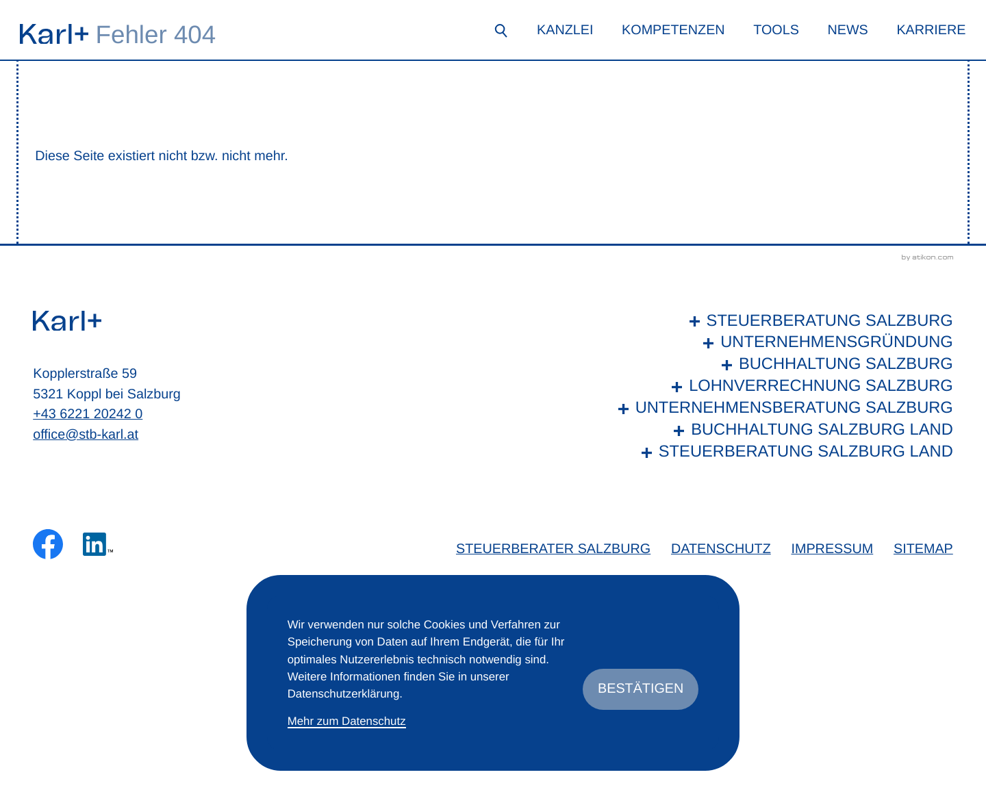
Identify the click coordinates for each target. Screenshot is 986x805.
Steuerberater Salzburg (553, 549)
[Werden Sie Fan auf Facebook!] (48, 544)
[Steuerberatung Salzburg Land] (782, 452)
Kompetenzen (673, 30)
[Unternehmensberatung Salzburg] (782, 409)
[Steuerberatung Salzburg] (782, 322)
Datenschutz (721, 549)
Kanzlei (565, 30)
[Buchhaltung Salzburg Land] (782, 431)
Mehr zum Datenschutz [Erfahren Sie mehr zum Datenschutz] (347, 721)
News (847, 30)
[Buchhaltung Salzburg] (782, 365)
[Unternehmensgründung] (782, 343)
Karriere (930, 30)
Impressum (832, 549)
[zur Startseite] (54, 34)
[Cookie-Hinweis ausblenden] (640, 689)
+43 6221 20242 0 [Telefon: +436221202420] (87, 414)
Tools (776, 30)
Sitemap (923, 549)
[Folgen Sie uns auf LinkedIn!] (98, 544)
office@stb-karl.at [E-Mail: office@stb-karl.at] (85, 434)
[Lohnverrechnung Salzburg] (782, 387)
